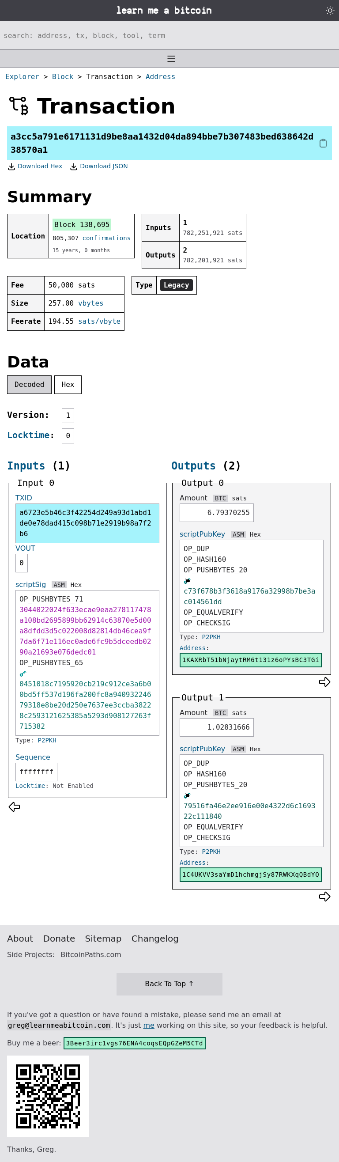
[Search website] (169, 35)
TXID (23, 498)
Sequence (32, 757)
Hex (68, 384)
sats (239, 498)
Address (160, 76)
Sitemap (103, 938)
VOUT (25, 548)
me (148, 1025)
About (20, 938)
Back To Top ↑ (169, 984)
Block (62, 76)
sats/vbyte (99, 321)
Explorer (22, 76)
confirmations (107, 238)
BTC (220, 498)
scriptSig (30, 584)
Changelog (155, 938)
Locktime (28, 435)
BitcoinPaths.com (90, 954)
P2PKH (47, 740)
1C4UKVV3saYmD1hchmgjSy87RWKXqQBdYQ (250, 874)
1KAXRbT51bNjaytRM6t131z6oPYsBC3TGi (250, 659)
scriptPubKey (202, 534)
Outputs (193, 466)
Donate (59, 938)
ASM (58, 584)
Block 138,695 (81, 224)
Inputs (26, 466)
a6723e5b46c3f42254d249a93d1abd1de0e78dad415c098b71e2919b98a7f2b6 (85, 523)
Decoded (29, 384)
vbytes (91, 303)
